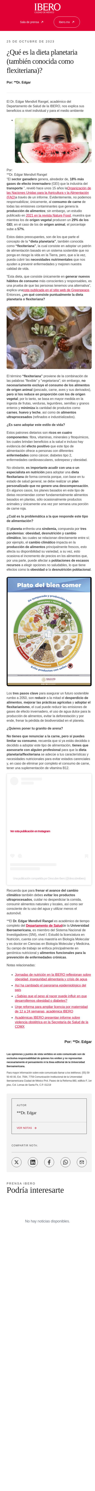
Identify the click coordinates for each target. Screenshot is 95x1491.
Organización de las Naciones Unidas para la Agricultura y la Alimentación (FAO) (49, 192)
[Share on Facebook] (49, 1162)
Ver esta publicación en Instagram (30, 831)
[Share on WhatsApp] (65, 1162)
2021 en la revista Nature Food (48, 215)
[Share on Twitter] (16, 1162)
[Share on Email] (82, 1162)
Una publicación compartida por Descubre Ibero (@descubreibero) (49, 878)
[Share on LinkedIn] (33, 1162)
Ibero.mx (67, 22)
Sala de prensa (32, 22)
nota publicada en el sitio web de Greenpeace (56, 290)
